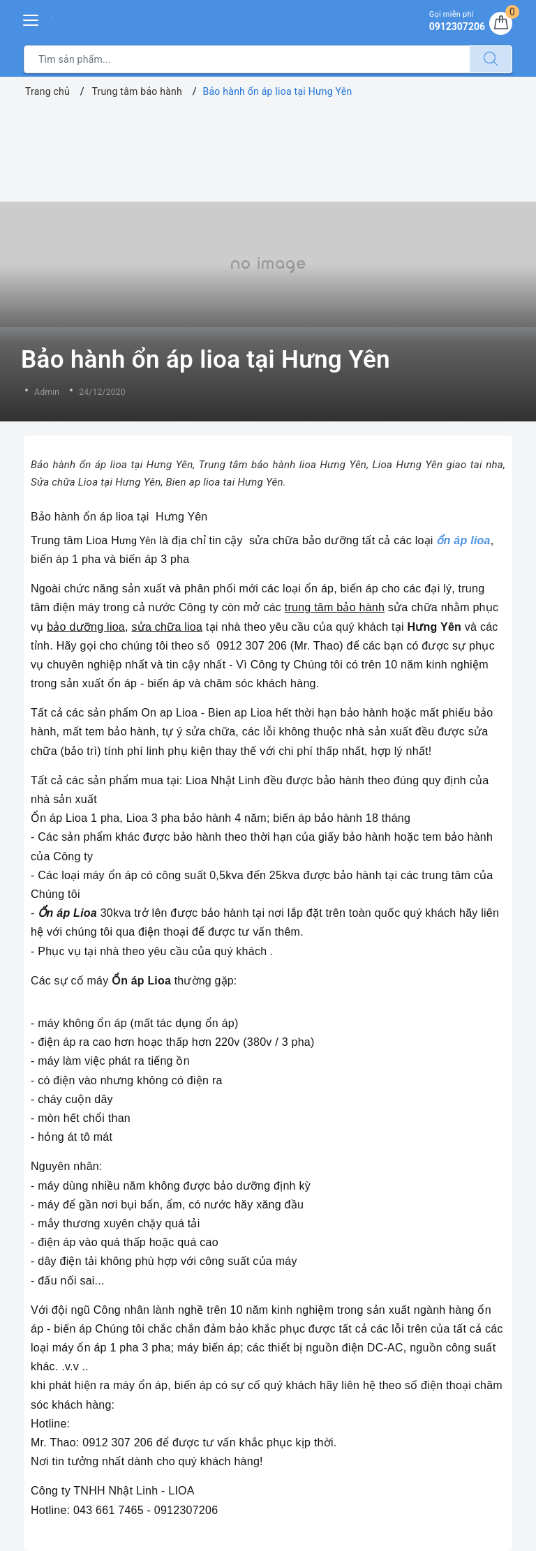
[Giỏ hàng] (500, 24)
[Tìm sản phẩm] (247, 59)
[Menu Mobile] (31, 18)
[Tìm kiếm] (490, 59)
